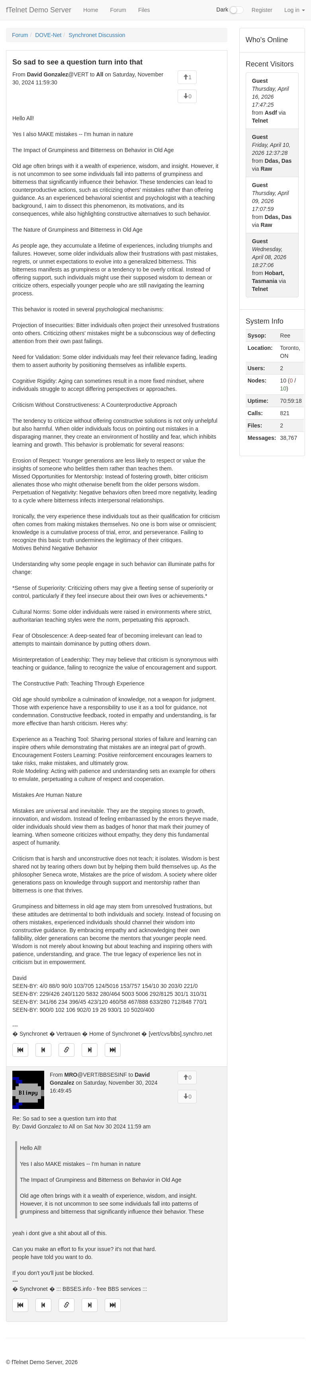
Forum (118, 10)
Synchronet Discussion (96, 35)
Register (262, 10)
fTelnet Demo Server (38, 10)
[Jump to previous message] (43, 1050)
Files (144, 10)
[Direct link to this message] (66, 1050)
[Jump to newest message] (113, 1050)
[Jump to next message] (90, 1050)
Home (90, 10)
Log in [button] (294, 10)
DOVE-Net (48, 35)
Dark (229, 10)
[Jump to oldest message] (20, 1050)
